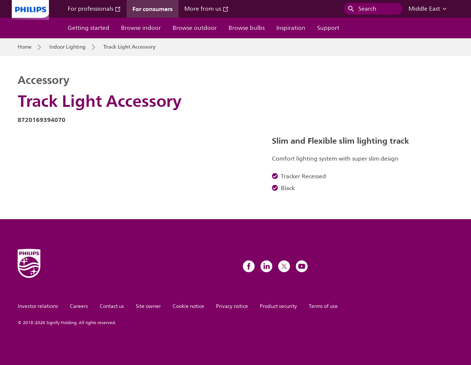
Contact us (112, 306)
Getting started (88, 28)
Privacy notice (232, 306)
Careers (79, 306)
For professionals (94, 8)
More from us (206, 8)
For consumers (152, 8)
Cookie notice (188, 306)
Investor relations (38, 306)
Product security (278, 306)
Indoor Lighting (67, 47)
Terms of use (323, 306)
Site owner (148, 306)
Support (328, 28)
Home (25, 47)
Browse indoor (141, 28)
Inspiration (290, 28)
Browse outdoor (195, 28)
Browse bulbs (247, 28)
